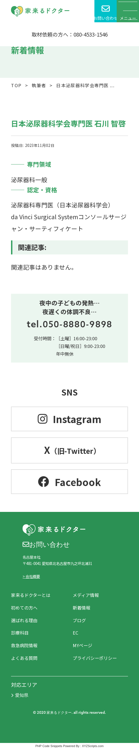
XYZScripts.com (93, 746)
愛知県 (19, 695)
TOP (16, 85)
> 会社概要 (31, 576)
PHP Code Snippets (48, 746)
